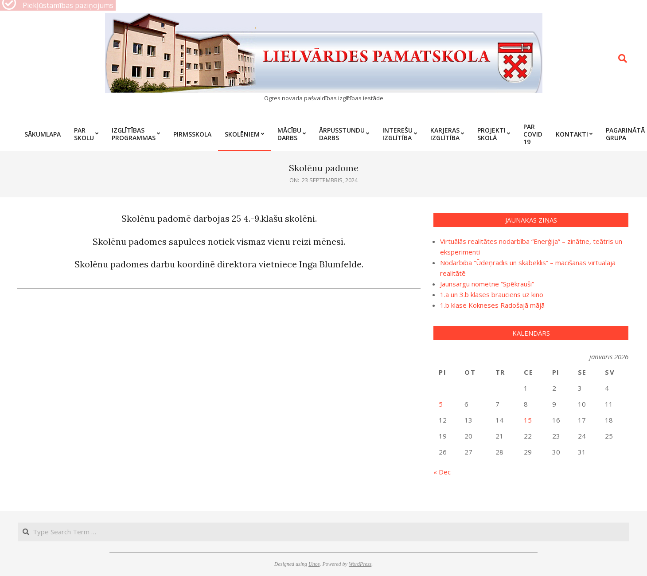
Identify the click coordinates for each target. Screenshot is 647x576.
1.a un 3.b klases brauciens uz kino (491, 294)
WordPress (360, 564)
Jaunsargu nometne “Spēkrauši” (487, 283)
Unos (314, 564)
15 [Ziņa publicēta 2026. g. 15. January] (528, 419)
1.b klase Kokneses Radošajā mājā (492, 305)
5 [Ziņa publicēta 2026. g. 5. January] (441, 404)
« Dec (442, 471)
